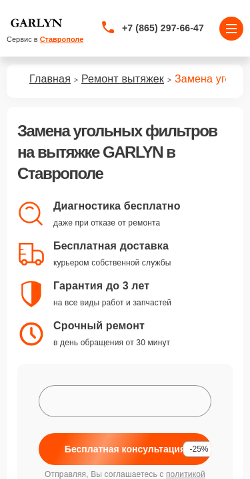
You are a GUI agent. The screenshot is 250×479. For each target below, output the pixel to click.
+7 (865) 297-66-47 (163, 28)
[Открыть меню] (231, 29)
